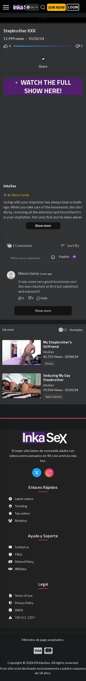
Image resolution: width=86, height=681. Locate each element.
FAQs (15, 554)
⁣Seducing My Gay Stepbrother (56, 377)
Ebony (49, 363)
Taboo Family (20, 194)
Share (43, 62)
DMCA (15, 610)
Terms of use (20, 595)
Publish (68, 256)
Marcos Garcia (28, 273)
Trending (17, 506)
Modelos (17, 520)
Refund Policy (21, 561)
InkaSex (9, 186)
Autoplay (76, 330)
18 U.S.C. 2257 (21, 617)
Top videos (19, 513)
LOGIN (73, 7)
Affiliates (17, 569)
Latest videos (20, 499)
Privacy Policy (20, 603)
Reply (41, 298)
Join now (56, 7)
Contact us (18, 547)
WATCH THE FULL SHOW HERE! (43, 86)
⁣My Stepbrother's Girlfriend (57, 344)
